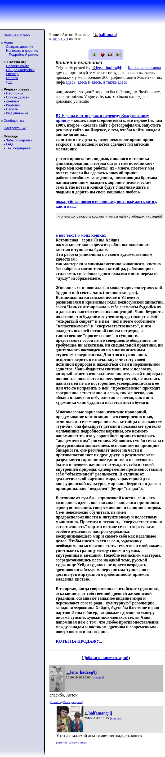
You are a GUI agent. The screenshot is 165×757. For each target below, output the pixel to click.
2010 (55, 39)
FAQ (9, 144)
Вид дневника (17, 113)
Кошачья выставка (144, 68)
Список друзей (17, 97)
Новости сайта (17, 66)
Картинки (13, 105)
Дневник (12, 101)
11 (62, 39)
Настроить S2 (15, 128)
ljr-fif (9, 82)
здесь (70, 82)
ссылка (98, 677)
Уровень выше (78, 742)
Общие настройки (20, 70)
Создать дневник (19, 47)
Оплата (12, 78)
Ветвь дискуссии (72, 702)
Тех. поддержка (18, 148)
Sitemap (12, 74)
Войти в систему (17, 35)
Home (8, 43)
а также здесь (115, 82)
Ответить (55, 702)
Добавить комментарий (105, 657)
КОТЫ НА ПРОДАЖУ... (79, 641)
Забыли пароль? (19, 140)
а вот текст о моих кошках (81, 235)
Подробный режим (23, 55)
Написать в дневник (22, 51)
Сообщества (14, 121)
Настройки (14, 93)
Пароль (12, 109)
